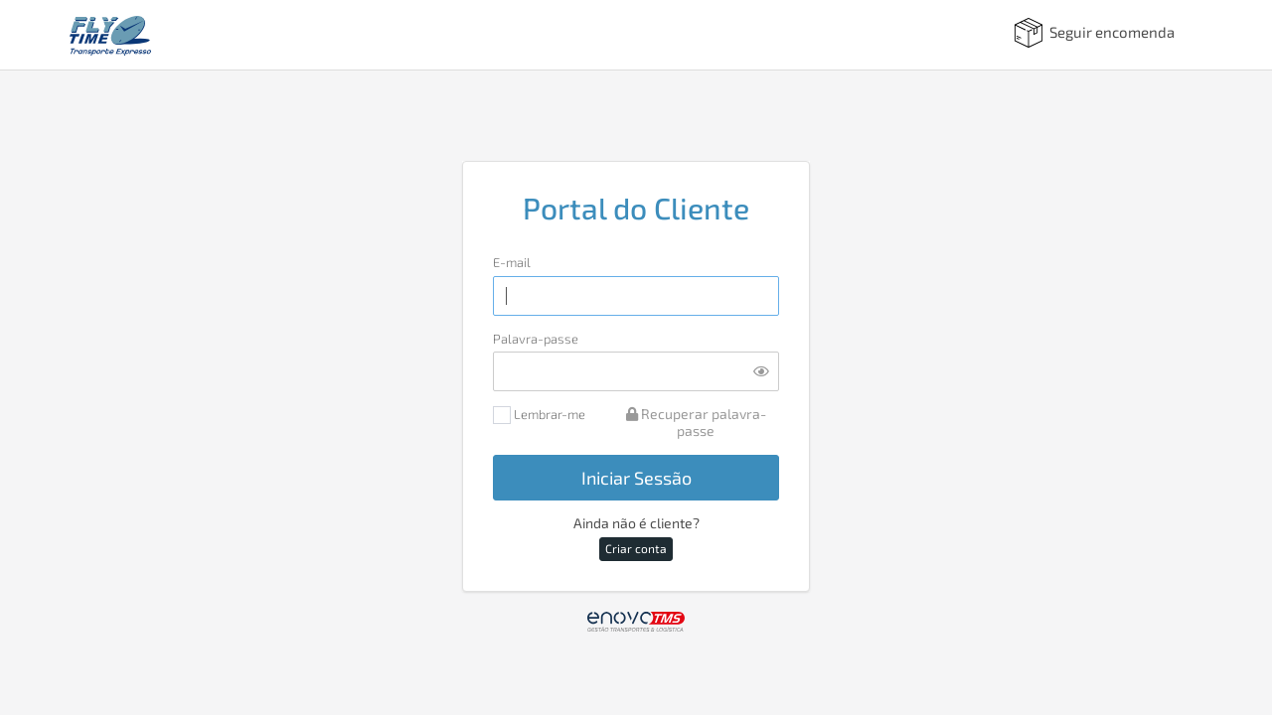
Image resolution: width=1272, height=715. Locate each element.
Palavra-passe (535, 339)
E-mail (512, 262)
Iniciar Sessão (636, 478)
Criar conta (636, 548)
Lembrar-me (539, 415)
